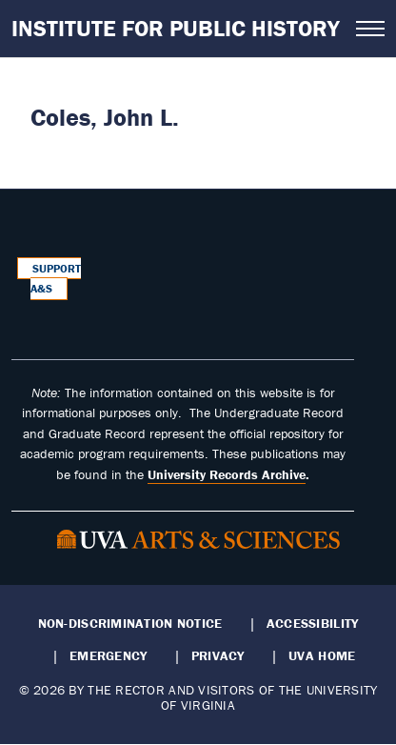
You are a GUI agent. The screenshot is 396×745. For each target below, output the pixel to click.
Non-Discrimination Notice (130, 623)
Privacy (218, 655)
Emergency (108, 655)
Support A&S (56, 278)
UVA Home (321, 655)
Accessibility (313, 623)
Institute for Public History (175, 28)
